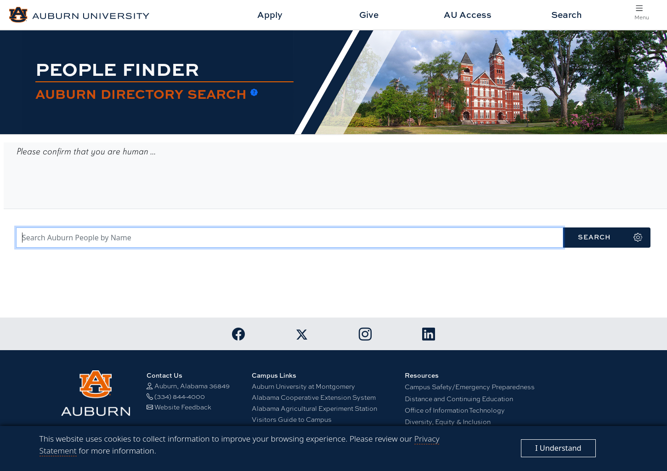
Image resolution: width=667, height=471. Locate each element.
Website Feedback (182, 406)
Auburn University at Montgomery (303, 386)
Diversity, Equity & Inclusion (448, 421)
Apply (270, 14)
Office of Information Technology (455, 409)
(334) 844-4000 (179, 396)
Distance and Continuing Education (459, 398)
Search (566, 14)
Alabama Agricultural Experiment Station (314, 408)
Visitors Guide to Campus (292, 419)
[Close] (558, 448)
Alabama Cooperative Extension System (314, 397)
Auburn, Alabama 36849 (192, 385)
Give (369, 14)
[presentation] (85, 182)
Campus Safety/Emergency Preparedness (470, 386)
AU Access (468, 14)
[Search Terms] (289, 237)
